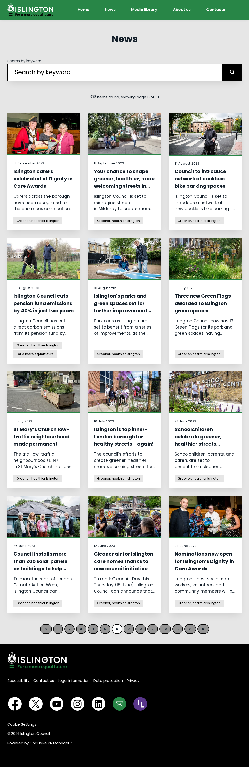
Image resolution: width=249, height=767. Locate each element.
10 (165, 629)
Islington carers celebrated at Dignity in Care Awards (43, 178)
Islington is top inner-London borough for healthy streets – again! (124, 436)
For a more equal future (35, 354)
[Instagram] (77, 704)
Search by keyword (24, 60)
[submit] (232, 72)
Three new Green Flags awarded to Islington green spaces (203, 303)
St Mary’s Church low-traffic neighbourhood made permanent (41, 436)
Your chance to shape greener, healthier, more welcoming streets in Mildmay (124, 182)
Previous (46, 629)
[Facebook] (15, 704)
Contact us (43, 680)
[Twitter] (36, 704)
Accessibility (18, 680)
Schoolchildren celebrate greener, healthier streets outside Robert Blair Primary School (199, 444)
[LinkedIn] (98, 704)
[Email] (119, 704)
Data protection (108, 680)
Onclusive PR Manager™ (51, 743)
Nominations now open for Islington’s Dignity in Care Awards (204, 561)
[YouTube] (56, 704)
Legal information (73, 680)
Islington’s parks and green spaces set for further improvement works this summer (120, 307)
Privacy (133, 680)
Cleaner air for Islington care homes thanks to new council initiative (123, 561)
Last (203, 629)
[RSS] (140, 704)
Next (190, 629)
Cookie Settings (21, 724)
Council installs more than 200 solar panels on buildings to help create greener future (40, 565)
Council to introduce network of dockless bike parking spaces (200, 178)
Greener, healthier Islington (38, 220)
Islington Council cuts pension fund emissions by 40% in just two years (43, 303)
